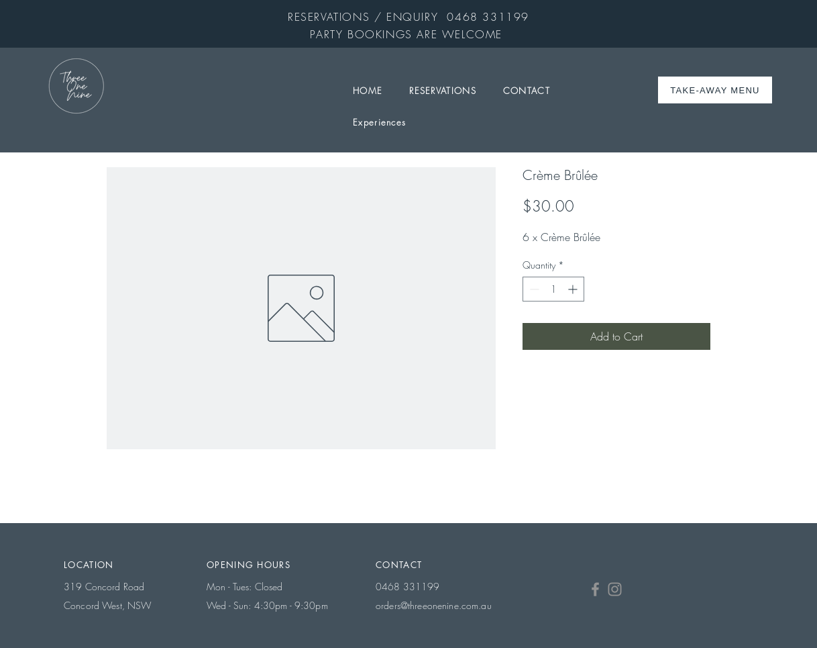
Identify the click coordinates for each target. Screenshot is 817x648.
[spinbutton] (553, 289)
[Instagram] (615, 589)
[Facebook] (595, 589)
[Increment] (573, 289)
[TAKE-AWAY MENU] (716, 90)
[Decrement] (533, 289)
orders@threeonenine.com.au (434, 605)
